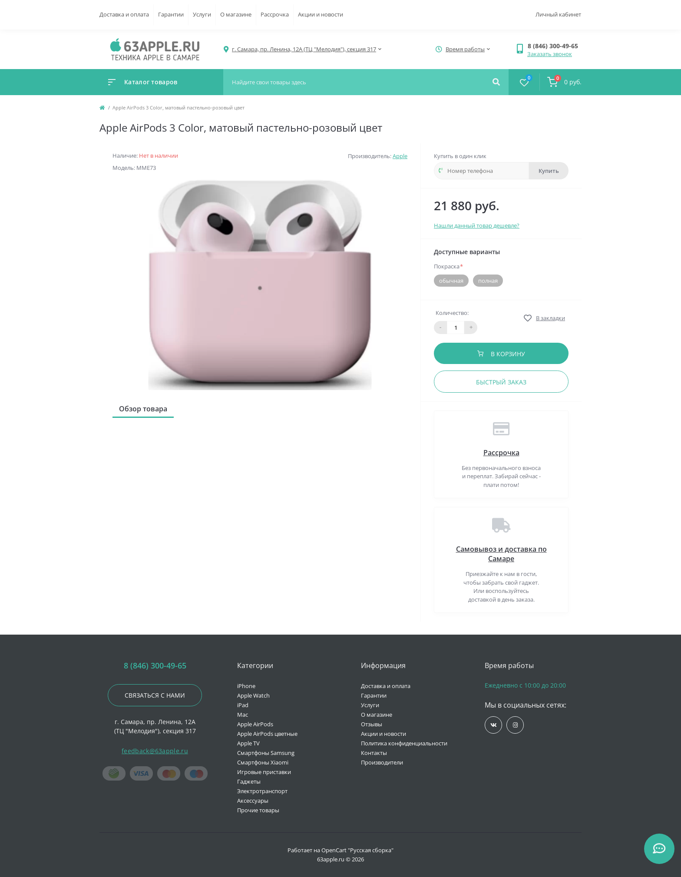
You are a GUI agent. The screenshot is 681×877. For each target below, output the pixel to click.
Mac (242, 714)
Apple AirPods (255, 724)
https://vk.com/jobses (493, 725)
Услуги (202, 14)
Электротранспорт (262, 791)
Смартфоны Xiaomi (262, 762)
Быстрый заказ (501, 382)
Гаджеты (249, 781)
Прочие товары (258, 810)
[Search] (496, 82)
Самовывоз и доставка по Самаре (501, 553)
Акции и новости (320, 14)
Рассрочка (275, 14)
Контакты (374, 753)
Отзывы (371, 724)
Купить (549, 171)
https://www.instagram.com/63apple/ (515, 725)
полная (488, 281)
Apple (400, 156)
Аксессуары (252, 800)
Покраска (448, 266)
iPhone (246, 686)
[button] (554, 45)
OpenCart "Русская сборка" (357, 850)
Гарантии (171, 14)
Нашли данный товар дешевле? (476, 225)
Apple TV (248, 743)
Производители (382, 762)
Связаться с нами (155, 695)
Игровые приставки (264, 772)
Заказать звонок (549, 53)
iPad (242, 705)
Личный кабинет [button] (558, 14)
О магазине (235, 14)
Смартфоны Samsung (265, 753)
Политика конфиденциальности (404, 743)
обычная (451, 281)
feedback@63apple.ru (155, 751)
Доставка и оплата (124, 14)
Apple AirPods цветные (267, 734)
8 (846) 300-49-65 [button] (155, 666)
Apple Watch (253, 695)
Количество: (452, 313)
